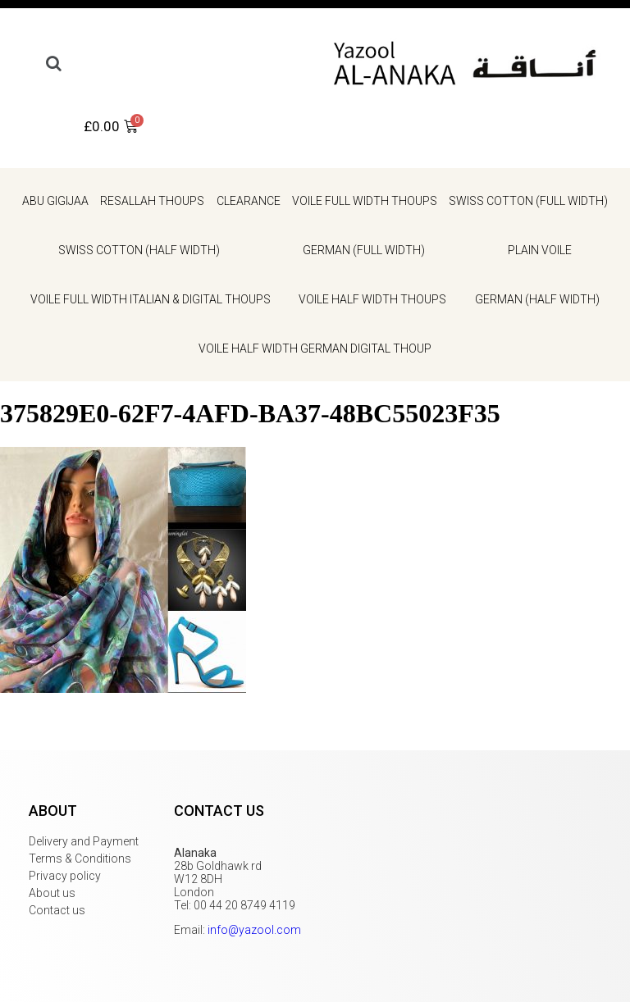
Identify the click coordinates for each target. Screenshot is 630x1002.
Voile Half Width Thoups (372, 299)
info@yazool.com (254, 929)
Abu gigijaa (55, 200)
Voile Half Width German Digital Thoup (315, 348)
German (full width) (364, 250)
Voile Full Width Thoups (364, 200)
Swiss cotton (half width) (139, 250)
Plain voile (540, 250)
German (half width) (537, 299)
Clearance (249, 200)
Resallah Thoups (152, 200)
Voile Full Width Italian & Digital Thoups (150, 299)
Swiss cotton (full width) (528, 200)
